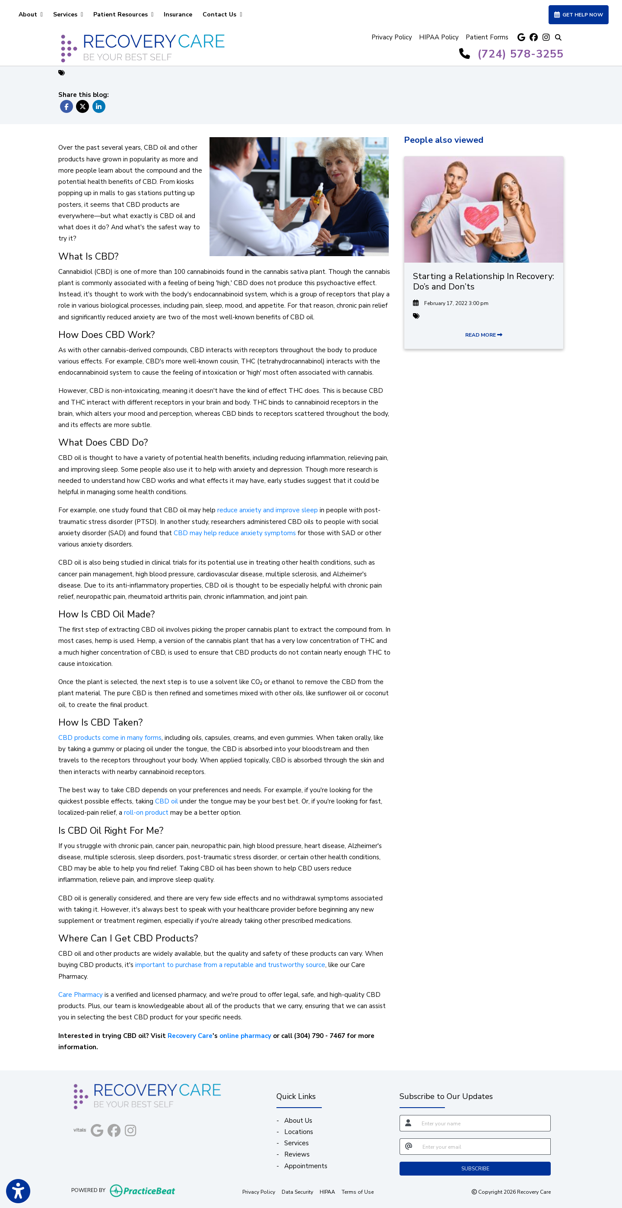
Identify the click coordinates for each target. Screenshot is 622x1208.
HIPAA (327, 1191)
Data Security (297, 1191)
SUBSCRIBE (475, 1168)
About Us (298, 1120)
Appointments (305, 1166)
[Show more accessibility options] (18, 1192)
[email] (484, 1146)
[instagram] (545, 37)
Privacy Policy (391, 37)
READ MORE (483, 334)
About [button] (31, 14)
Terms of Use (358, 1191)
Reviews (297, 1154)
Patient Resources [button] (123, 14)
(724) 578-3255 (521, 54)
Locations (298, 1132)
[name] (483, 1123)
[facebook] (533, 37)
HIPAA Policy (439, 37)
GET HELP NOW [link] (578, 14)
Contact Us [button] (222, 14)
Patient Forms (487, 37)
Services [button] (68, 14)
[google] (521, 37)
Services (296, 1143)
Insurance (178, 14)
